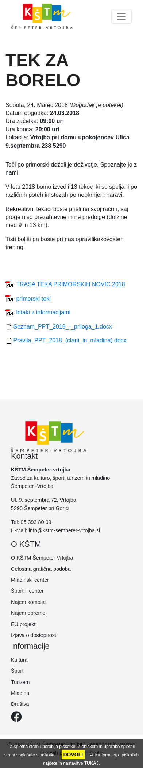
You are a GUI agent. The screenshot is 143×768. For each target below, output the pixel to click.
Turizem (20, 682)
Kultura (19, 660)
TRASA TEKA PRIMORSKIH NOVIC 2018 (70, 284)
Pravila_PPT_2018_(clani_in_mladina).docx (69, 340)
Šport (17, 671)
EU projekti (23, 624)
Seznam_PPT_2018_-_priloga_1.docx (62, 326)
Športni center (27, 591)
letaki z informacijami (43, 312)
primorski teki (33, 298)
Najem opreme (28, 613)
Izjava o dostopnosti (34, 635)
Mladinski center (30, 580)
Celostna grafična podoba (41, 569)
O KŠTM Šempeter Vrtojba (42, 558)
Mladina (20, 693)
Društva (20, 704)
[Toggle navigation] (121, 16)
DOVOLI (73, 754)
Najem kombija (28, 602)
